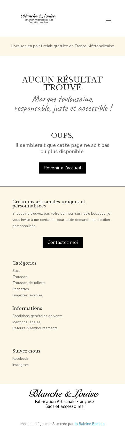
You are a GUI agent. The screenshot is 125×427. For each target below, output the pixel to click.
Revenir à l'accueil (62, 168)
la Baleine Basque (90, 423)
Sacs (16, 270)
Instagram (20, 364)
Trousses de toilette (29, 282)
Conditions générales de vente (37, 315)
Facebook (20, 358)
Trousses (20, 276)
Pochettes (20, 289)
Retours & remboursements (35, 328)
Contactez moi (63, 242)
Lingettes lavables (27, 295)
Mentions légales (26, 322)
